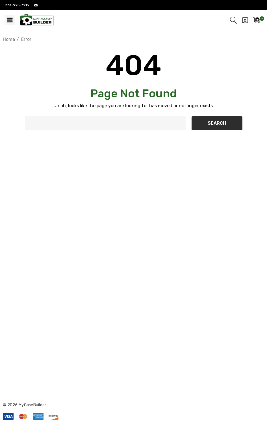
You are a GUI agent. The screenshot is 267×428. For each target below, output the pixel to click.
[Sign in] (245, 20)
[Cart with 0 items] (256, 20)
